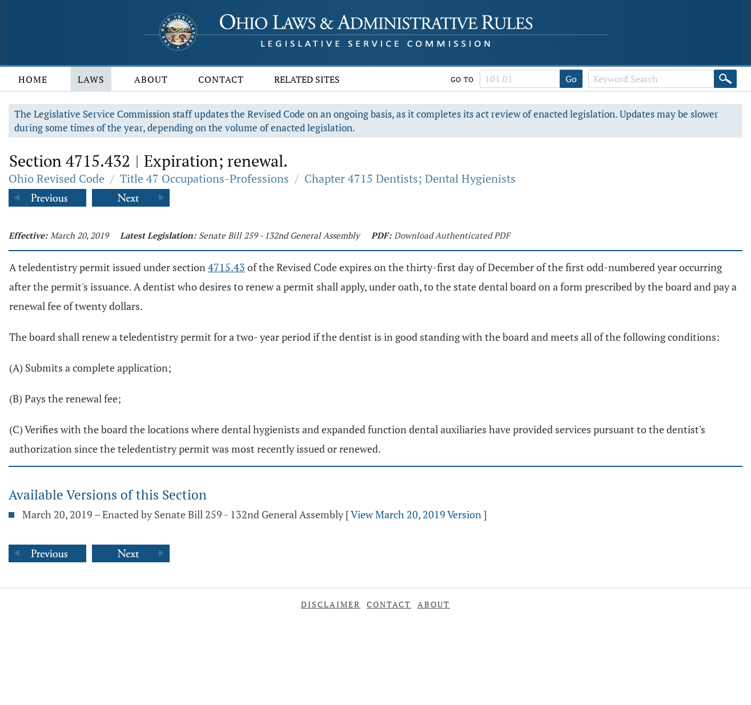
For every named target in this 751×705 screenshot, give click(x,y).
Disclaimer (330, 604)
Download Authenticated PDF (452, 235)
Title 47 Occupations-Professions (204, 178)
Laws (91, 79)
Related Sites (307, 79)
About (151, 79)
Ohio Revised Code (57, 178)
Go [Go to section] (571, 78)
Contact (221, 79)
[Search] (725, 79)
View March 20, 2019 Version (416, 514)
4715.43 (226, 267)
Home (32, 79)
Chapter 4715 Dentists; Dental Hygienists (410, 178)
